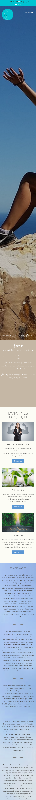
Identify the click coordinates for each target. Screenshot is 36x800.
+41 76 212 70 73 (13, 2)
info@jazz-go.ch (24, 2)
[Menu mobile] (29, 13)
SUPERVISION (18, 490)
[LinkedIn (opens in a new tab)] (20, 4)
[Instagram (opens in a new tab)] (18, 4)
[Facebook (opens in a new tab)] (16, 4)
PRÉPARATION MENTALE (18, 445)
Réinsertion (18, 536)
